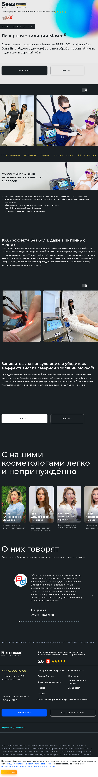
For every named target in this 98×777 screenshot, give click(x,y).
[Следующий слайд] (92, 596)
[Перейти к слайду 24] (71, 621)
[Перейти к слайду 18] (58, 621)
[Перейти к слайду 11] (42, 621)
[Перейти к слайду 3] (23, 621)
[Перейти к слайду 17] (55, 621)
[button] (24, 70)
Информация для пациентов (13, 728)
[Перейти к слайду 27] (78, 621)
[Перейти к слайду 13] (46, 621)
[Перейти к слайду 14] (49, 621)
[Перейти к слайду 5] (28, 621)
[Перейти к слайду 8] (35, 621)
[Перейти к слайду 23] (69, 621)
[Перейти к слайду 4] (26, 621)
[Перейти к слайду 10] (39, 621)
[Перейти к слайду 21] (65, 621)
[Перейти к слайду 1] (19, 621)
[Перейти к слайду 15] (51, 621)
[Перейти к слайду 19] (60, 621)
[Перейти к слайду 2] (21, 621)
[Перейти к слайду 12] (44, 621)
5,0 (41, 661)
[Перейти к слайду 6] (30, 621)
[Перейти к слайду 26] (76, 621)
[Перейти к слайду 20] (62, 621)
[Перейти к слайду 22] (67, 621)
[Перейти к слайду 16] (53, 621)
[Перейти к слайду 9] (37, 621)
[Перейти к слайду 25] (74, 621)
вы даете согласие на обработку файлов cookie (29, 764)
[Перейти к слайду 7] (32, 621)
